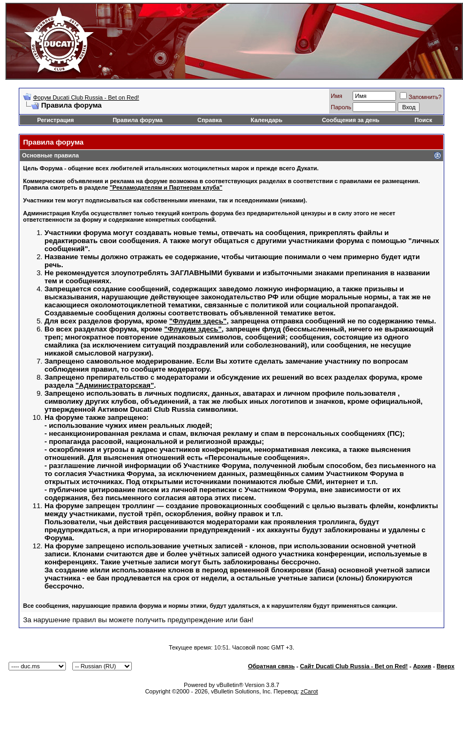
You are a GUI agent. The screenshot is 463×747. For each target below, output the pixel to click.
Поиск (423, 120)
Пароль (341, 107)
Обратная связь (271, 666)
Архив (422, 666)
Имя (336, 96)
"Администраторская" (115, 385)
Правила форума (137, 120)
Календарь (266, 120)
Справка (209, 120)
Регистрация (55, 120)
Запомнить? (421, 97)
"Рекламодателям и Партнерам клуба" (166, 187)
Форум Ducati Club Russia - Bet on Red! (86, 97)
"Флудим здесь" (198, 321)
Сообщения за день (350, 120)
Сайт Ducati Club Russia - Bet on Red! (354, 666)
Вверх (445, 666)
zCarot (309, 691)
